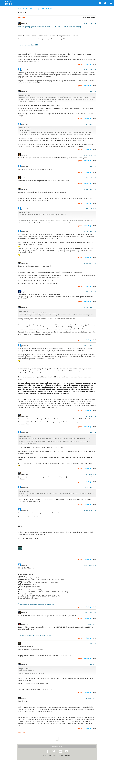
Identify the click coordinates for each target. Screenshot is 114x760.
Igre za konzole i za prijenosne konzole (35, 9)
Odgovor (79, 64)
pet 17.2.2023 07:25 (90, 664)
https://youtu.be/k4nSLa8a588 (28, 45)
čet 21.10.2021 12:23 (90, 24)
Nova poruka (22, 17)
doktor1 (23, 644)
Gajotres (24, 155)
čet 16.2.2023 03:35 (90, 624)
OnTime (24, 624)
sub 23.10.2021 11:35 (90, 178)
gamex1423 (24, 70)
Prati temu (86, 17)
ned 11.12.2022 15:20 (90, 565)
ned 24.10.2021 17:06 (90, 209)
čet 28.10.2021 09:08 (90, 510)
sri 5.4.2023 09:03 (91, 698)
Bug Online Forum (8, 3)
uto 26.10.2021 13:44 (90, 231)
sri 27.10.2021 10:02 (90, 416)
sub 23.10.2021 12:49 (90, 189)
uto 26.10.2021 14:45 (90, 307)
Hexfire (23, 698)
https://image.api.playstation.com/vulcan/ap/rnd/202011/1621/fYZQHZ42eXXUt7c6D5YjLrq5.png (49, 27)
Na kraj (93, 17)
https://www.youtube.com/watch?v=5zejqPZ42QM (34, 635)
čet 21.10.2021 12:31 (90, 70)
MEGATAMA (24, 24)
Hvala (86, 64)
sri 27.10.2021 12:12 (90, 474)
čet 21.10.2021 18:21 (90, 155)
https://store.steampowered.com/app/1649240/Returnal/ (36, 604)
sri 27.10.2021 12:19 (90, 487)
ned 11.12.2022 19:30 (90, 613)
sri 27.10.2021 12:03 (90, 432)
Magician (24, 565)
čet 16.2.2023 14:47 (90, 644)
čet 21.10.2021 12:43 (90, 124)
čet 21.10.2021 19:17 (90, 166)
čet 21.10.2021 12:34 (90, 91)
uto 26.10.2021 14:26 (90, 263)
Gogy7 (23, 292)
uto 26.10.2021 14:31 (90, 292)
